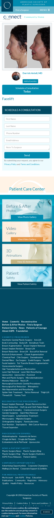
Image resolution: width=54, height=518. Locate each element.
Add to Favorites (30, 81)
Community (20, 480)
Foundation (22, 331)
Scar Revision (8, 424)
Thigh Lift (45, 392)
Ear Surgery (21, 360)
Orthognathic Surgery (12, 421)
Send (27, 155)
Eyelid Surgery (34, 360)
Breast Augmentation (12, 345)
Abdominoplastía (9, 436)
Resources (29, 483)
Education (36, 477)
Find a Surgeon (22, 10)
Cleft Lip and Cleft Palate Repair (34, 407)
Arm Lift (37, 340)
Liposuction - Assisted (25, 375)
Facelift (46, 360)
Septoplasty (21, 424)
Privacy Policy (10, 164)
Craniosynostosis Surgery (35, 410)
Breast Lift (30, 348)
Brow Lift (24, 351)
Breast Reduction (10, 351)
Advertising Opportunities (14, 465)
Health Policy (16, 483)
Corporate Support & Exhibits (33, 468)
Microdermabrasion (34, 377)
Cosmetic (14, 321)
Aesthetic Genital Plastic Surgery (17, 340)
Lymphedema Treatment (27, 415)
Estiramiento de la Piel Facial (14, 442)
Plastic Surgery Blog (32, 451)
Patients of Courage (36, 327)
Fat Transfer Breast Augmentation (32, 363)
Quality (5, 483)
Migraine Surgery (23, 418)
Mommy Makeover (10, 380)
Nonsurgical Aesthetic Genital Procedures (21, 383)
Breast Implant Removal (34, 345)
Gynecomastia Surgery (12, 366)
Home (5, 321)
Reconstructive (29, 321)
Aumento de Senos (27, 436)
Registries (32, 480)
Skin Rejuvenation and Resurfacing (17, 389)
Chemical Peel (8, 357)
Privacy (12, 516)
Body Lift (23, 342)
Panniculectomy (31, 421)
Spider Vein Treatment (12, 392)
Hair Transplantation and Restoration (19, 369)
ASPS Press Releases (11, 457)
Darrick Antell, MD (32, 73)
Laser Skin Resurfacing (31, 372)
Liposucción (34, 442)
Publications (7, 480)
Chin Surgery (22, 357)
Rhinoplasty (33, 386)
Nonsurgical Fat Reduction (14, 386)
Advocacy (42, 480)
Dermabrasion (36, 357)
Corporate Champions (38, 465)
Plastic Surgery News (11, 451)
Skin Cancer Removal (38, 424)
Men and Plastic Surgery (13, 377)
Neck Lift (24, 380)
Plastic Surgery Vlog (11, 454)
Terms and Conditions (30, 164)
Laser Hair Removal (10, 372)
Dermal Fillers (8, 360)
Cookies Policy (22, 503)
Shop (28, 477)
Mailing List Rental (10, 468)
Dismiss (46, 512)
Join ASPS (19, 477)
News (21, 327)
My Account (7, 477)
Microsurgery (8, 418)
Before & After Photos (13, 324)
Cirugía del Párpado (26, 439)
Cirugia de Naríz (9, 439)
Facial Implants (8, 363)
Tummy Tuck (20, 395)
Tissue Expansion (10, 427)
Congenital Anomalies (12, 410)
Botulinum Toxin (36, 342)
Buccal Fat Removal (38, 351)
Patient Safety (9, 327)
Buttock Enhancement (12, 354)
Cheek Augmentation (34, 354)
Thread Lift (7, 395)
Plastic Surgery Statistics (33, 454)
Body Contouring (10, 342)
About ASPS (8, 331)
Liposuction (7, 375)
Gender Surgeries (10, 413)
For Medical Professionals (19, 475)
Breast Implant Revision (13, 348)
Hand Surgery (8, 415)
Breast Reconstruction (35, 404)
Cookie (22, 516)
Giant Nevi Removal (29, 413)
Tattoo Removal (31, 392)
